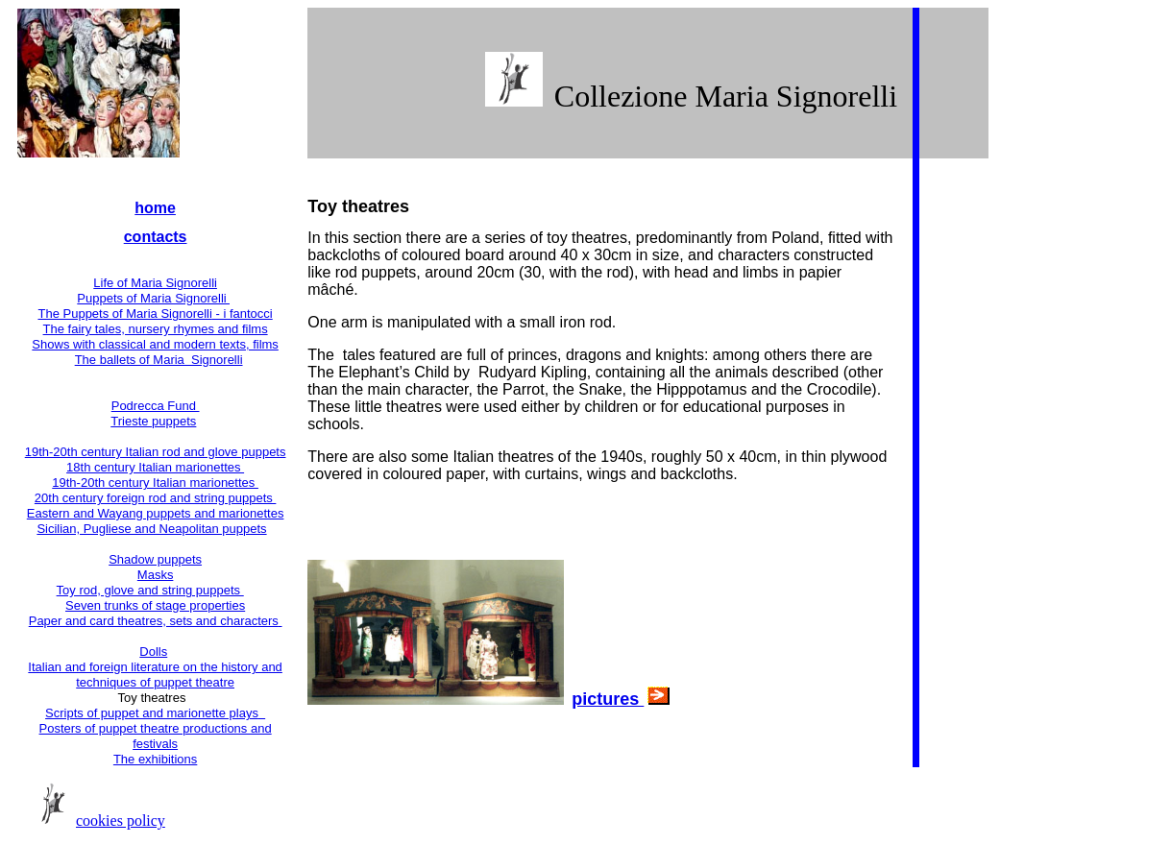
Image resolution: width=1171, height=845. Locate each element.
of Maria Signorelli (192, 313)
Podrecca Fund (155, 405)
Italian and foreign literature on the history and (155, 667)
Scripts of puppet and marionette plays (155, 713)
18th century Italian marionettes (155, 467)
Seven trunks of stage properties (155, 605)
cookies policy (120, 820)
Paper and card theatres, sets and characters (155, 621)
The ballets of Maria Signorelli (159, 359)
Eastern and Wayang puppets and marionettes (155, 513)
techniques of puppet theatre (155, 682)
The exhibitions (155, 759)
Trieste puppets (153, 421)
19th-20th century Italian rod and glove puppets (155, 452)
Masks (155, 574)
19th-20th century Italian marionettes (155, 482)
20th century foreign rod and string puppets (156, 498)
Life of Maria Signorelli (155, 283)
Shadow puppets (155, 559)
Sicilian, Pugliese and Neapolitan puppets (151, 528)
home (155, 208)
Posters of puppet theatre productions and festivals (155, 736)
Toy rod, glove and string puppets (150, 590)
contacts (155, 237)
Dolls (153, 651)
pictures (608, 699)
